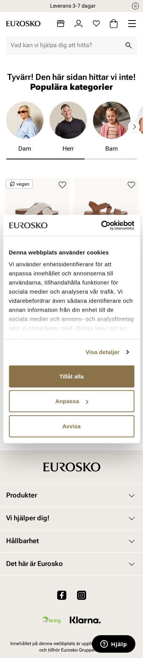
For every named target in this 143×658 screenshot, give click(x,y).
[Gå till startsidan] (23, 23)
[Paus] (135, 6)
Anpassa (71, 401)
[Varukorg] (113, 23)
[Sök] (128, 45)
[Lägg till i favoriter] (62, 185)
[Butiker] (60, 23)
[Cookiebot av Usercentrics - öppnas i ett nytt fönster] (101, 225)
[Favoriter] (96, 23)
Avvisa (72, 426)
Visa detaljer (102, 352)
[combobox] (65, 45)
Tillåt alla (71, 376)
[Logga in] (78, 23)
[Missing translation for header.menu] (131, 23)
